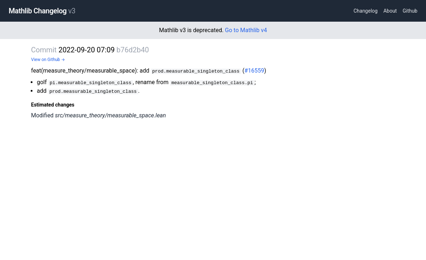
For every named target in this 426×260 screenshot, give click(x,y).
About (390, 11)
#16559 (254, 70)
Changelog (365, 11)
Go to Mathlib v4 (246, 30)
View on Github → (48, 59)
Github (410, 11)
